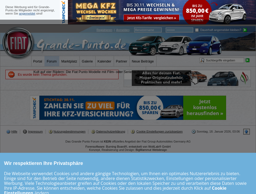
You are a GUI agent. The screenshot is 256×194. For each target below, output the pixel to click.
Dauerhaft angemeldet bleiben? (218, 30)
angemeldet (27, 13)
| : (113, 30)
